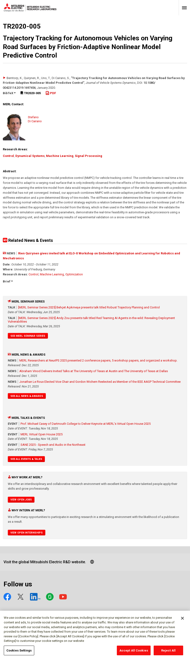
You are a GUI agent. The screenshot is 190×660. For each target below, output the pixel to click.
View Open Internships (26, 532)
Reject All (168, 652)
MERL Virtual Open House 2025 (42, 434)
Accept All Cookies (133, 652)
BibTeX (9, 93)
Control (8, 156)
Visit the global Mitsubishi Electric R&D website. (45, 562)
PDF (51, 93)
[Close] (182, 620)
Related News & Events (28, 240)
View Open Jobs (21, 499)
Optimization (74, 274)
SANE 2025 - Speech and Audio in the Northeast (53, 444)
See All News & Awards (26, 396)
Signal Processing (88, 156)
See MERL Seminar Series (27, 335)
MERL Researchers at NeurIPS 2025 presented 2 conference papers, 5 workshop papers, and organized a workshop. (98, 360)
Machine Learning (59, 156)
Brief (8, 281)
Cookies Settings (19, 652)
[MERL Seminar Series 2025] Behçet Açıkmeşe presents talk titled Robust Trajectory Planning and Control (89, 307)
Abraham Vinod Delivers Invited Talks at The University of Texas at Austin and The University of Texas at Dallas (93, 371)
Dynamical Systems (30, 156)
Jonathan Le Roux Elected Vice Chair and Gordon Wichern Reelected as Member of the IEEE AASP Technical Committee (100, 381)
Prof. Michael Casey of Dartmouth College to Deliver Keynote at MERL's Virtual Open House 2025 (86, 423)
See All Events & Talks (26, 459)
